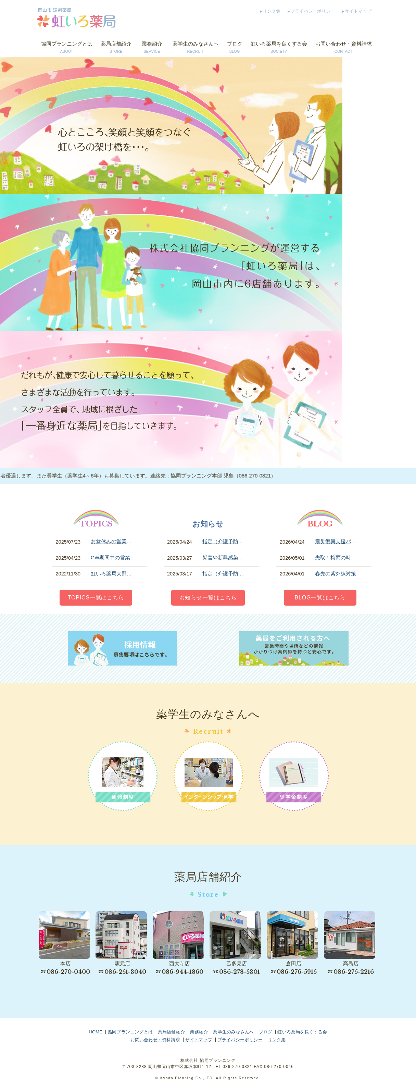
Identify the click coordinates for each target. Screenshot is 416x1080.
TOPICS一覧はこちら (96, 597)
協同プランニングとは (66, 48)
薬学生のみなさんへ (196, 48)
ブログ (234, 48)
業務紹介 (152, 48)
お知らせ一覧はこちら (208, 597)
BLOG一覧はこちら (320, 597)
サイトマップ (358, 11)
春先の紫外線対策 (335, 573)
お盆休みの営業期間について (124, 541)
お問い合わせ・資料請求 (343, 48)
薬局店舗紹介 (116, 48)
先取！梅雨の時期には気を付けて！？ (358, 557)
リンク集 (271, 11)
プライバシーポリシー (312, 11)
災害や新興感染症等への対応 (235, 557)
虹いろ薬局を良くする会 (279, 48)
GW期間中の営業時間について (126, 557)
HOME (95, 1031)
